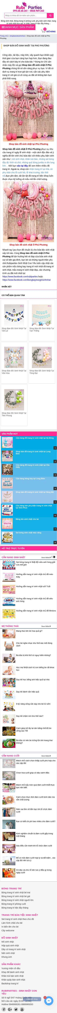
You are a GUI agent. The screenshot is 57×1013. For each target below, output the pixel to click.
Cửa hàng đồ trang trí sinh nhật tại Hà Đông (35, 438)
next (51, 359)
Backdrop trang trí (10, 983)
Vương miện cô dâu (11, 968)
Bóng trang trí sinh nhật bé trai (16, 892)
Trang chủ (4, 36)
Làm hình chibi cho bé (12, 923)
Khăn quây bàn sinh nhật (13, 980)
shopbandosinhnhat (17, 36)
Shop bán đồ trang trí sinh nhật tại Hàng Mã (35, 492)
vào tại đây (22, 166)
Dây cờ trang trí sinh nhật (14, 949)
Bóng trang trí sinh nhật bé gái (16, 896)
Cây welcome (8, 930)
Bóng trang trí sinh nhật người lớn (17, 900)
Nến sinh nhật (8, 953)
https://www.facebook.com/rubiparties (20, 276)
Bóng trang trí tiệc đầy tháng (15, 907)
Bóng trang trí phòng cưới (14, 904)
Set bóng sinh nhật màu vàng (28, 533)
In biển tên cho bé (10, 926)
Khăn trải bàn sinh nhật (12, 976)
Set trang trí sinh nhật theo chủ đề (18, 919)
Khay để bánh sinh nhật (13, 972)
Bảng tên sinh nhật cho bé (27, 519)
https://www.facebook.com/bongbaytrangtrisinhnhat (26, 280)
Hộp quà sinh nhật (10, 945)
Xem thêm (45, 557)
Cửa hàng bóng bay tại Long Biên (30, 479)
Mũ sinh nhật (8, 942)
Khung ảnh (7, 957)
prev (5, 359)
